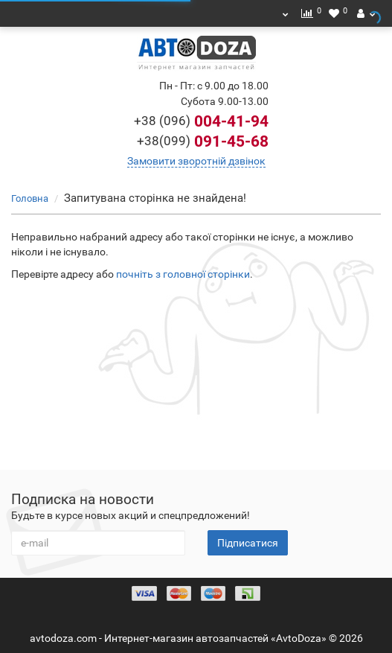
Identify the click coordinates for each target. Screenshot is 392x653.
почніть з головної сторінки (183, 274)
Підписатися (247, 543)
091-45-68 (203, 141)
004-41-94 (201, 121)
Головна (29, 198)
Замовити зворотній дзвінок (196, 161)
